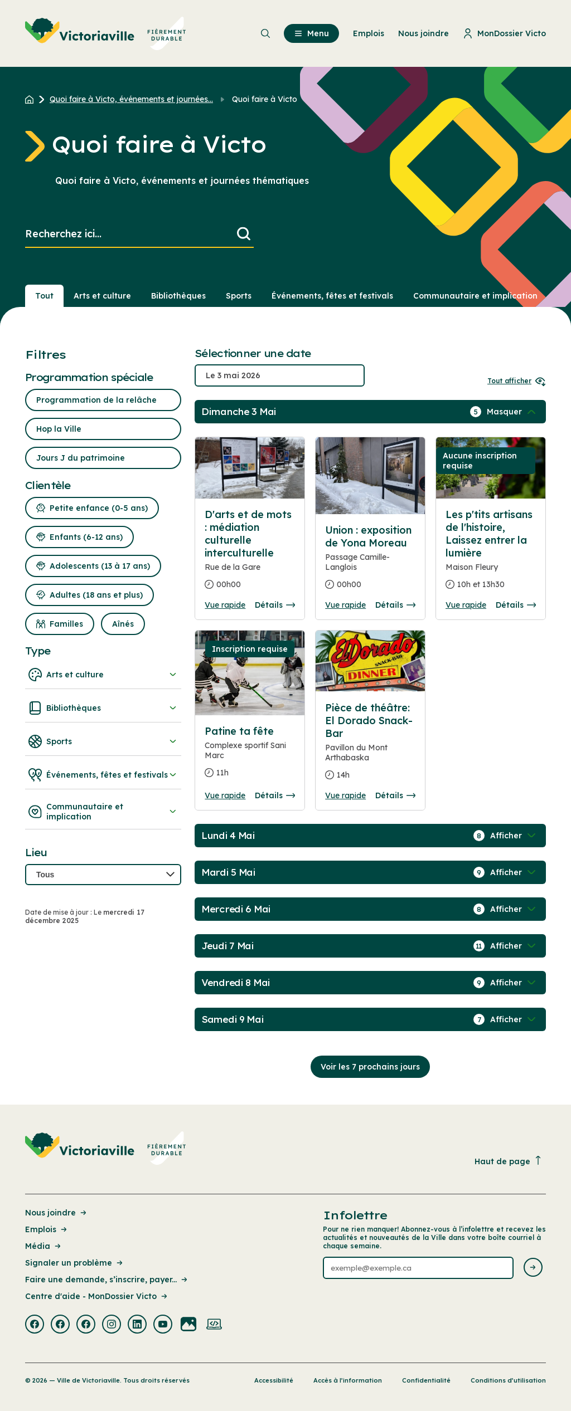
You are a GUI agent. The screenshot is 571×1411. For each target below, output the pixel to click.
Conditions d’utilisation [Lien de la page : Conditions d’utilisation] (508, 1380)
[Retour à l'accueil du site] (32, 99)
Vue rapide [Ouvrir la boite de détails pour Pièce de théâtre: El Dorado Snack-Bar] (345, 795)
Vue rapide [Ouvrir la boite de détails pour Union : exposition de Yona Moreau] (345, 605)
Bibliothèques (103, 708)
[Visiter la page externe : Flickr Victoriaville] (188, 1325)
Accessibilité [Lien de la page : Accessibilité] (273, 1380)
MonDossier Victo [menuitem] (504, 33)
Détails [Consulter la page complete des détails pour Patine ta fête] (275, 795)
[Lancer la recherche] (244, 234)
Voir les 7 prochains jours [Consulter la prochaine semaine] (370, 1067)
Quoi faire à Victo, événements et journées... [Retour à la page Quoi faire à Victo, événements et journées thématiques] (131, 99)
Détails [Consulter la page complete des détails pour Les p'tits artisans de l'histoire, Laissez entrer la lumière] (516, 605)
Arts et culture (103, 674)
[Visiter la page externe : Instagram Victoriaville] (111, 1325)
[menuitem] (105, 33)
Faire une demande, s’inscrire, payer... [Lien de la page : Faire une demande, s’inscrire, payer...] (107, 1280)
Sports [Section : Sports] (238, 296)
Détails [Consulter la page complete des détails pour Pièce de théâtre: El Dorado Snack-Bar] (395, 795)
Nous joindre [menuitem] (423, 33)
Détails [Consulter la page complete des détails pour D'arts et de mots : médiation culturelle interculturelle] (275, 605)
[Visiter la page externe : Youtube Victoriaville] (162, 1325)
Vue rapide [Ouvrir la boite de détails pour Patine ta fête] (225, 795)
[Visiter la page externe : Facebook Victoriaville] (34, 1325)
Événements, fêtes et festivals (103, 775)
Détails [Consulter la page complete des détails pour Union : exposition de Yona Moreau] (395, 605)
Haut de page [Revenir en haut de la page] (509, 1161)
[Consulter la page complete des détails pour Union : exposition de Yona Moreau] (370, 562)
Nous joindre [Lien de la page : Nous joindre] (56, 1213)
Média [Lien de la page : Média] (43, 1246)
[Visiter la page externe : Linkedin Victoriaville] (137, 1325)
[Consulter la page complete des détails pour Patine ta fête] (250, 756)
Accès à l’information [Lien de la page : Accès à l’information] (347, 1380)
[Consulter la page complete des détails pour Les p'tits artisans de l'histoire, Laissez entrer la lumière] (491, 554)
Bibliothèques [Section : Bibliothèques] (178, 296)
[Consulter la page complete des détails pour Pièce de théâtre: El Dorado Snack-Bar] (370, 745)
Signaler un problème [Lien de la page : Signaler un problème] (74, 1263)
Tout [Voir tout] (44, 296)
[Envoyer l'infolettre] (533, 1268)
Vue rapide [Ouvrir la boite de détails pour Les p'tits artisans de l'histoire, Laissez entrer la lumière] (466, 605)
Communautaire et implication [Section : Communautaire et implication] (475, 296)
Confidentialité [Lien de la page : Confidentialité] (426, 1380)
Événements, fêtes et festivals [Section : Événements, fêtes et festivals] (332, 296)
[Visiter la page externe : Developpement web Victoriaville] (214, 1325)
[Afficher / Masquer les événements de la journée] (512, 411)
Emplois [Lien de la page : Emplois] (47, 1229)
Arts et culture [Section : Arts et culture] (102, 296)
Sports (103, 741)
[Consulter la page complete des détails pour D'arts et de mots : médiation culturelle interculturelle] (250, 554)
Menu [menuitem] (311, 33)
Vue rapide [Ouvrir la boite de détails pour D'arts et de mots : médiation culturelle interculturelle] (225, 605)
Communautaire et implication (103, 812)
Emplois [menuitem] (368, 33)
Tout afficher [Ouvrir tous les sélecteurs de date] (516, 381)
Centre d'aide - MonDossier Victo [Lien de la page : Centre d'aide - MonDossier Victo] (97, 1296)
